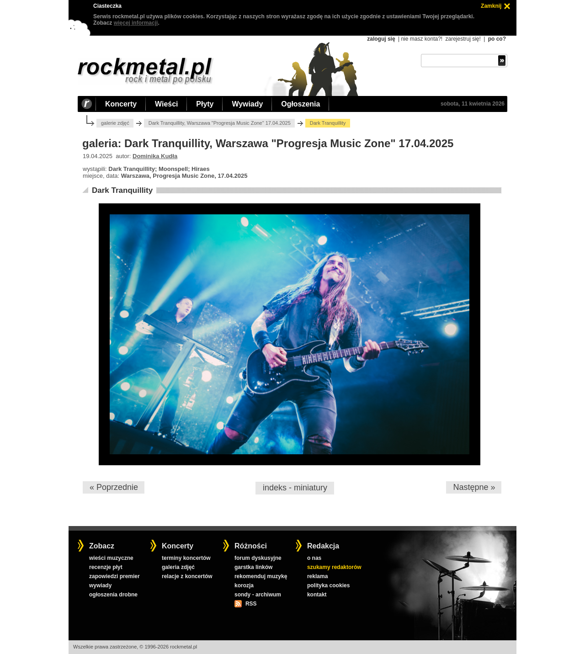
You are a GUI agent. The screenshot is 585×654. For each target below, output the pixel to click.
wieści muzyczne (111, 558)
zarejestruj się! (462, 39)
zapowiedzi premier (114, 576)
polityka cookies (328, 585)
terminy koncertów (186, 558)
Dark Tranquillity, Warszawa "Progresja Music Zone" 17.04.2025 (220, 123)
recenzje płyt (105, 567)
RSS (250, 604)
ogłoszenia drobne (113, 594)
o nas (314, 558)
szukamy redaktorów (334, 567)
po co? (497, 39)
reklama (317, 576)
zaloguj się (381, 39)
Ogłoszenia (300, 104)
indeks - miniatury (295, 487)
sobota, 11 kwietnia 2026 (473, 104)
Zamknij (491, 6)
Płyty (204, 104)
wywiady (100, 585)
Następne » (474, 487)
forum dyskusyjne (258, 558)
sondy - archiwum (257, 594)
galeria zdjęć (178, 567)
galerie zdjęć (115, 123)
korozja (244, 585)
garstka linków (253, 567)
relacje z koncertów (187, 576)
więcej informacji (136, 23)
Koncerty (121, 104)
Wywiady (247, 104)
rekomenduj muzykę (260, 576)
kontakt (317, 594)
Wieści (166, 104)
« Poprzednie (114, 487)
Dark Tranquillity (122, 190)
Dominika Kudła (155, 156)
